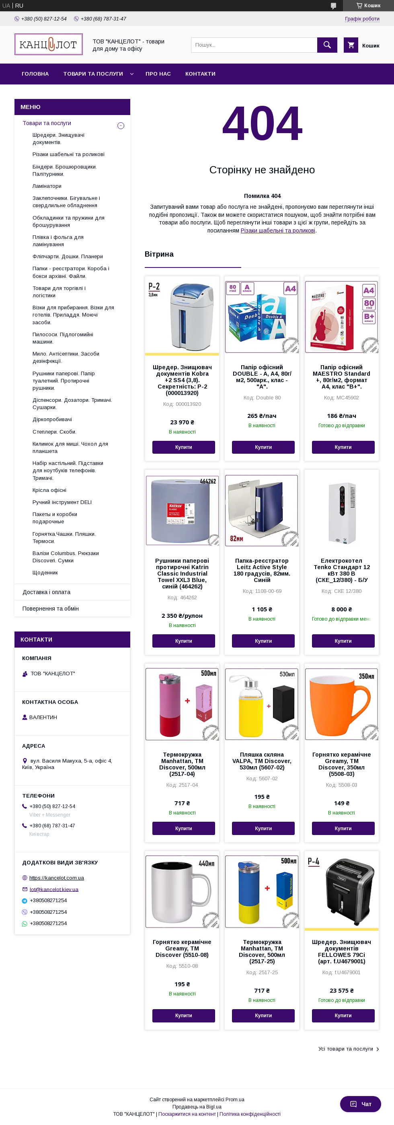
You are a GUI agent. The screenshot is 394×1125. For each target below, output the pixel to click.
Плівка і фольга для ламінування (58, 240)
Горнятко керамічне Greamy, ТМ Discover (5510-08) (182, 948)
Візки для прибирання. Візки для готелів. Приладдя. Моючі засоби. (73, 314)
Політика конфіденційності (250, 1114)
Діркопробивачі (52, 419)
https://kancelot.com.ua (56, 878)
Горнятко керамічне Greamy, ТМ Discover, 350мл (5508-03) (341, 764)
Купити (183, 447)
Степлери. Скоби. (54, 432)
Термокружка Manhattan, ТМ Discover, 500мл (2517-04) (182, 764)
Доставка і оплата (46, 592)
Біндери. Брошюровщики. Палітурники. (65, 170)
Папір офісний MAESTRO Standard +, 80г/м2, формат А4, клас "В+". (341, 377)
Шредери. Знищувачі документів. (58, 138)
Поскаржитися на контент (187, 1114)
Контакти (200, 74)
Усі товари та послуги (345, 1049)
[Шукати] (327, 45)
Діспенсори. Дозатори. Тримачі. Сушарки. (72, 403)
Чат (360, 1104)
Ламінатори (47, 186)
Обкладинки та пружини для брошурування (69, 221)
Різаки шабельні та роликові (278, 230)
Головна (35, 74)
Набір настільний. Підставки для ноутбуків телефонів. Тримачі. (68, 470)
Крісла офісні (49, 490)
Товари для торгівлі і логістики (59, 291)
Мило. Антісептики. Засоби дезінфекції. (66, 357)
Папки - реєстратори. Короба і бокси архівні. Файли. (71, 272)
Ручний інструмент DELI (62, 502)
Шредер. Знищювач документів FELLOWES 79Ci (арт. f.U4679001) (341, 952)
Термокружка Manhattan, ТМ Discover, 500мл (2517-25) (262, 952)
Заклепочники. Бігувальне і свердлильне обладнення (66, 201)
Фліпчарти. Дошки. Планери (68, 256)
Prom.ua (235, 1099)
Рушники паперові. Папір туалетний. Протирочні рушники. (64, 380)
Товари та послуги (93, 74)
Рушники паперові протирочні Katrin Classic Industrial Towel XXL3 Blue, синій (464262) (182, 573)
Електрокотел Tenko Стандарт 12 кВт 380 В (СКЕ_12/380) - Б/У (342, 570)
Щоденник (45, 573)
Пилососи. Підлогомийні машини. (63, 338)
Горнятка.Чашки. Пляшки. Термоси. (64, 537)
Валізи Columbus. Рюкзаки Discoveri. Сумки (66, 557)
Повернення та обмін (51, 608)
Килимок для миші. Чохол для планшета (70, 447)
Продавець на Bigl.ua (197, 1107)
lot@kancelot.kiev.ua (54, 889)
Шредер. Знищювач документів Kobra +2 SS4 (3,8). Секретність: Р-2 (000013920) (182, 380)
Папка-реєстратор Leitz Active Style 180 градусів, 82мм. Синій (262, 570)
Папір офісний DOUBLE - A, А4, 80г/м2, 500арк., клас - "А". (262, 377)
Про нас (158, 74)
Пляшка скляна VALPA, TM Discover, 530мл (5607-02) (261, 761)
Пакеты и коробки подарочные (55, 517)
